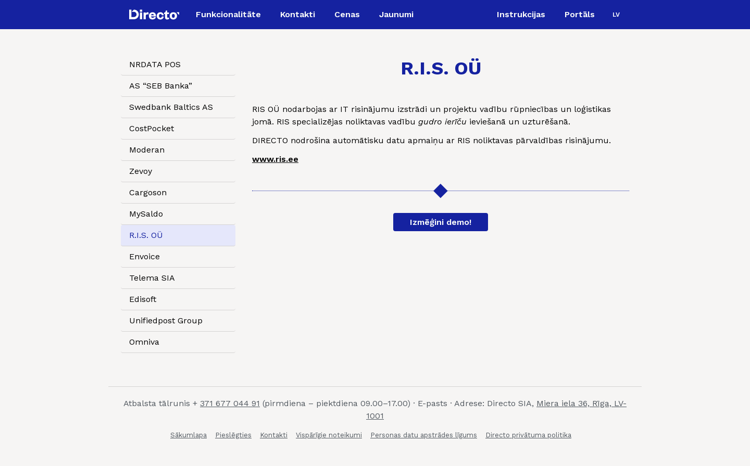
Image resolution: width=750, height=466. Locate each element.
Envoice (144, 256)
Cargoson (148, 192)
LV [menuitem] (616, 14)
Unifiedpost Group (166, 320)
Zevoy (140, 171)
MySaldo (146, 214)
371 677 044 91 (230, 403)
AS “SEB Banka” (160, 86)
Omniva (144, 342)
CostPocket (151, 128)
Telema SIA (152, 278)
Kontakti (274, 435)
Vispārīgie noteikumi (329, 435)
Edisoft (142, 299)
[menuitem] (616, 14)
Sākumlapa (188, 435)
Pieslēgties (233, 435)
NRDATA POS (155, 64)
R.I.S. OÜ (146, 235)
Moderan (147, 150)
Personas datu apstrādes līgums (423, 435)
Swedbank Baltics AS (171, 107)
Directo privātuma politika (528, 435)
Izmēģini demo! (440, 222)
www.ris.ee (275, 159)
